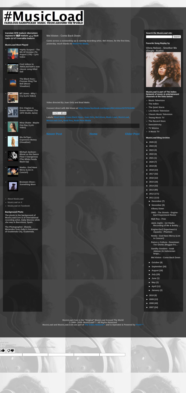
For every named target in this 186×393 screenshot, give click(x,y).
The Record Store (157, 121)
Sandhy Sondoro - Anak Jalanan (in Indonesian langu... (163, 251)
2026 (151, 142)
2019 (151, 166)
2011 (151, 197)
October (156, 262)
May (154, 282)
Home (94, 134)
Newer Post (54, 134)
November (157, 205)
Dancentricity (155, 124)
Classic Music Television (160, 114)
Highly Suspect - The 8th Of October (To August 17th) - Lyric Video (30, 53)
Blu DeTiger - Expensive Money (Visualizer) (28, 139)
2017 (151, 174)
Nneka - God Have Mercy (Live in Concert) (28, 170)
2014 (151, 186)
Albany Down (157, 208)
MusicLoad (123, 117)
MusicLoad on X (15, 202)
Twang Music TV (156, 117)
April (154, 286)
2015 (151, 182)
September (157, 266)
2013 (151, 190)
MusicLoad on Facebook (19, 206)
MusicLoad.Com (54, 120)
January (156, 290)
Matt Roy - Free (158, 219)
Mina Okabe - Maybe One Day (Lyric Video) (29, 125)
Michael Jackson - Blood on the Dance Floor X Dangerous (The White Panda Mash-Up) (29, 157)
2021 (151, 158)
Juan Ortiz (89, 117)
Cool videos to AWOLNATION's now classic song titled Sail (30, 68)
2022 (151, 154)
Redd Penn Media (82, 120)
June (154, 278)
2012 (151, 194)
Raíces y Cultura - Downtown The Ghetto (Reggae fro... (165, 243)
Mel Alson (100, 117)
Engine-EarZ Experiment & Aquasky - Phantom (164, 230)
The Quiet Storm (156, 107)
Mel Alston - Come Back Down (165, 257)
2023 (151, 150)
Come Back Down (74, 117)
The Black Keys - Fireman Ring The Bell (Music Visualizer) (28, 82)
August (155, 270)
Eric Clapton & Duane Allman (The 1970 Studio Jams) (29, 110)
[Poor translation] (10, 350)
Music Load (111, 117)
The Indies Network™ (95, 325)
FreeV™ (140, 325)
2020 (151, 162)
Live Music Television (159, 111)
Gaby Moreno (27, 220)
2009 (151, 299)
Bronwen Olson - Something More (28, 183)
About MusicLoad (15, 199)
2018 (151, 170)
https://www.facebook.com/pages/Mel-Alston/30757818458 (106, 108)
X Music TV (154, 131)
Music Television (157, 100)
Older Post (132, 134)
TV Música (154, 128)
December (157, 201)
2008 (151, 303)
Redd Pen (68, 120)
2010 (151, 295)
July (154, 274)
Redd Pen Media (80, 44)
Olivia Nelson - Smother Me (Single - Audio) (161, 49)
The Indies (154, 104)
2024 (151, 146)
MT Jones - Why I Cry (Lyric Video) (28, 94)
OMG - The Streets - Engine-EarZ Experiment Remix (164, 213)
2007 (151, 307)
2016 (151, 178)
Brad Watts (59, 117)
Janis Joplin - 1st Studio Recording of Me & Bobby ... (165, 224)
